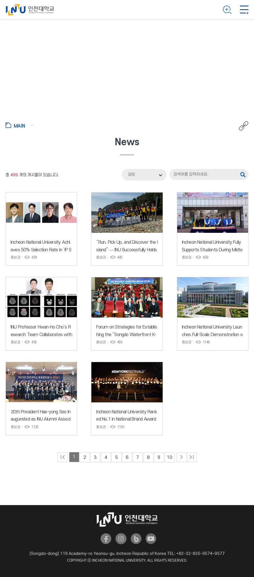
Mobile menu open (244, 10)
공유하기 (240, 126)
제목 (131, 174)
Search (227, 10)
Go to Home (20, 125)
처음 (62, 457)
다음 (181, 457)
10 (169, 457)
